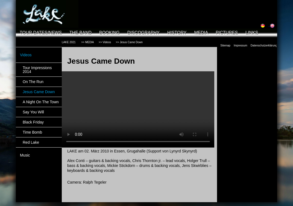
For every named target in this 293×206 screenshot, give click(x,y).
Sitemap (225, 45)
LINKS (251, 33)
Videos (26, 55)
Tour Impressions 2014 (37, 70)
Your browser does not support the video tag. (138, 109)
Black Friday (33, 122)
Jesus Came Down (39, 92)
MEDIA (201, 33)
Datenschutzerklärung (264, 45)
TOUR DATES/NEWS (41, 33)
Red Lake (31, 142)
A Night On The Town (41, 102)
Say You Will (33, 112)
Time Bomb (32, 132)
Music (25, 155)
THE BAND (80, 33)
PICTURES (227, 33)
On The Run (33, 82)
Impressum (240, 45)
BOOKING (109, 33)
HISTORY (177, 33)
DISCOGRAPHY (143, 33)
